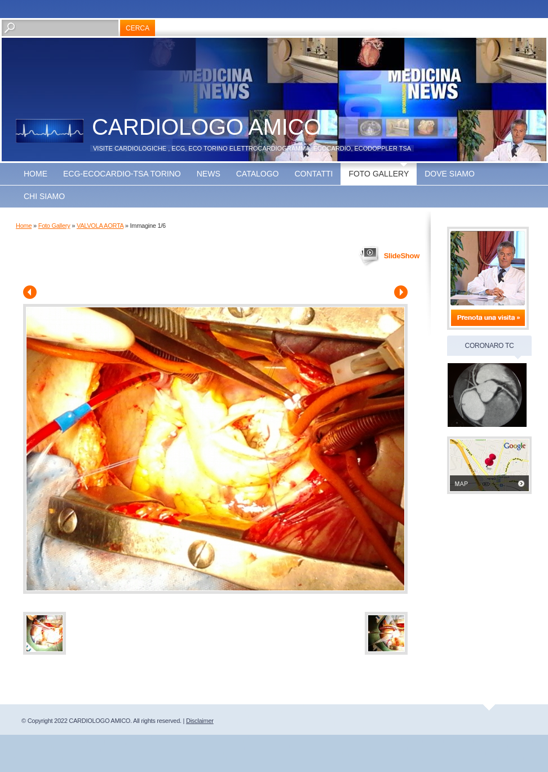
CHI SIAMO (44, 196)
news (208, 173)
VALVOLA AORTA (100, 225)
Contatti (313, 173)
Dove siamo (450, 173)
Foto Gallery (378, 173)
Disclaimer (200, 720)
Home (35, 173)
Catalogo (257, 173)
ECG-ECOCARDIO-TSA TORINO (122, 173)
